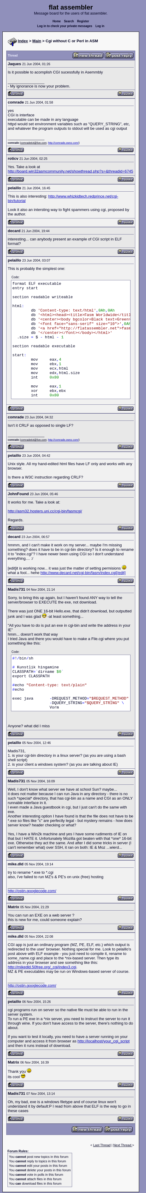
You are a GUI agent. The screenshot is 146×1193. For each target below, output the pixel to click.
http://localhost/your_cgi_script (103, 1041)
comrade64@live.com (33, 142)
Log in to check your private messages (64, 26)
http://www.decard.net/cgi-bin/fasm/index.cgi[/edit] (83, 572)
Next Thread (122, 1145)
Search (69, 21)
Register (83, 21)
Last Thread (102, 1145)
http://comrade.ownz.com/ (63, 142)
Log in (99, 26)
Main (36, 41)
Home (56, 21)
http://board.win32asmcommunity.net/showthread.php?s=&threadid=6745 (70, 171)
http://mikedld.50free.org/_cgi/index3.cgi (42, 967)
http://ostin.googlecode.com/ (32, 891)
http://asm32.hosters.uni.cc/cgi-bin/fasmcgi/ (45, 511)
